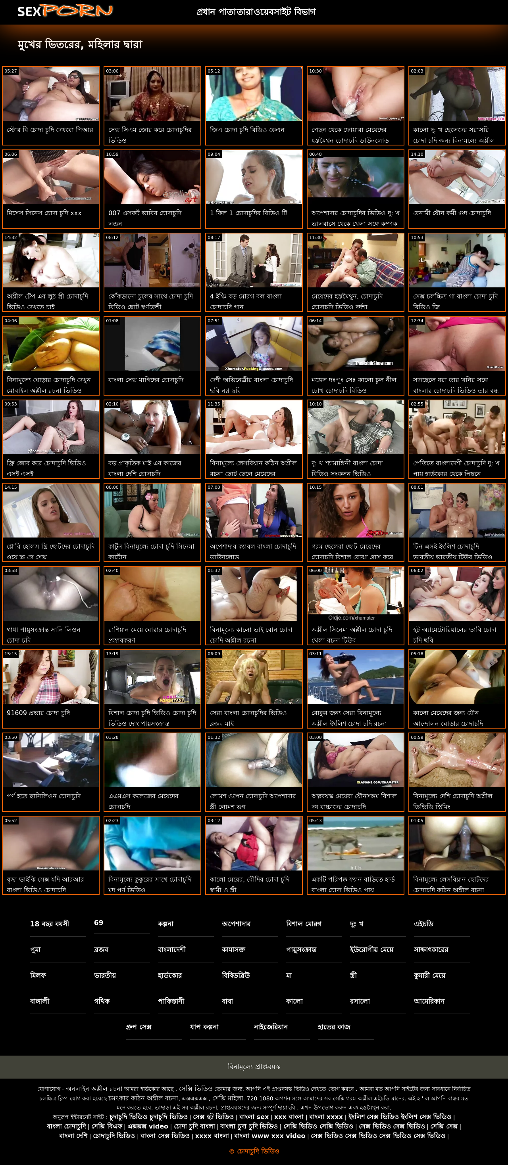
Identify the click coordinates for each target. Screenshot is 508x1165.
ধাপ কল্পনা (204, 1027)
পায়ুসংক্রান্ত (301, 950)
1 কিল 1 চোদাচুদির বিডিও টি (248, 213)
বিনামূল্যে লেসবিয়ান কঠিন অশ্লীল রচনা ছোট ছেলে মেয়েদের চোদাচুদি (253, 473)
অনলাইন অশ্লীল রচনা (94, 1088)
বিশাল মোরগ (303, 924)
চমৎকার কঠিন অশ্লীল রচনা (143, 1098)
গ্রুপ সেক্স (138, 1027)
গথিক (102, 1001)
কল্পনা (165, 924)
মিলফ (38, 975)
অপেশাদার (236, 924)
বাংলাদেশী (172, 950)
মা (289, 975)
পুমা (35, 950)
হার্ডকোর (170, 975)
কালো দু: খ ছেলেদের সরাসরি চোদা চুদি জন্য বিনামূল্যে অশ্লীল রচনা (454, 140)
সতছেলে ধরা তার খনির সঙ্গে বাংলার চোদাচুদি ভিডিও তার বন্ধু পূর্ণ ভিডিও (456, 390)
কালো (294, 1001)
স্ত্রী (353, 975)
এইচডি (423, 924)
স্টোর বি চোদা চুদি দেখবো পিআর (50, 130)
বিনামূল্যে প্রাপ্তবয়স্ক (254, 1067)
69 (99, 923)
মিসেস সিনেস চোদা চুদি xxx (44, 213)
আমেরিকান (429, 1001)
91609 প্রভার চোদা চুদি (38, 713)
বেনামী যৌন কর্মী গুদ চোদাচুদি (452, 213)
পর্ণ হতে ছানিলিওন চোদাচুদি (44, 796)
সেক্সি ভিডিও (196, 1088)
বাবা (227, 1001)
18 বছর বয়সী (49, 924)
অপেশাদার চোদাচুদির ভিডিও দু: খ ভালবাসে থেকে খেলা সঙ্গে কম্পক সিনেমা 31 (356, 223)
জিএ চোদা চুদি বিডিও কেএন (247, 130)
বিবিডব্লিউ (236, 975)
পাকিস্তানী (171, 1001)
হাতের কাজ (334, 1027)
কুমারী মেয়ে (429, 975)
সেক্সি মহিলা (227, 1098)
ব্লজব (101, 950)
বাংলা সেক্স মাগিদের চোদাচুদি (145, 380)
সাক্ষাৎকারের (431, 950)
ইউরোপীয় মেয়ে (371, 950)
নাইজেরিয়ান (271, 1027)
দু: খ (356, 924)
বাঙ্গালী (39, 1001)
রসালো (360, 1001)
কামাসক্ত (233, 950)
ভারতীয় (105, 975)
